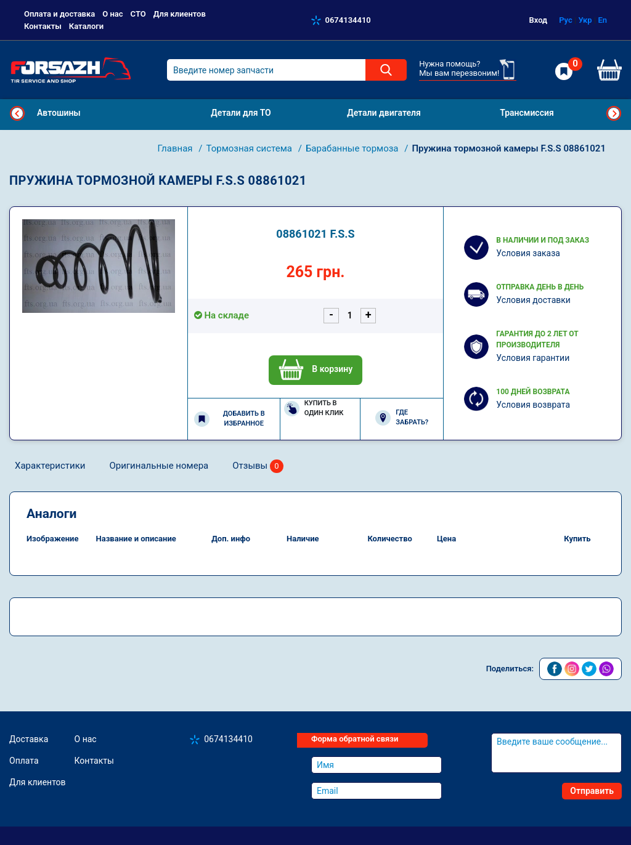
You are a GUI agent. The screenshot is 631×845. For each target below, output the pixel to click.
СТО (138, 13)
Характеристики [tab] (50, 465)
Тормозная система (250, 148)
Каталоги (86, 26)
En (602, 20)
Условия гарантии (532, 358)
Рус (565, 20)
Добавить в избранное (229, 419)
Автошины (59, 113)
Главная (176, 148)
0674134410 (348, 20)
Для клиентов (179, 13)
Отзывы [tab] (257, 466)
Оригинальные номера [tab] (158, 465)
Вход (538, 20)
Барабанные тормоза (353, 148)
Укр (585, 20)
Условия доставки (533, 300)
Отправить (592, 791)
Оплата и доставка (59, 13)
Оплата (24, 761)
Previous (17, 113)
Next (614, 113)
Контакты (43, 26)
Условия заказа (528, 253)
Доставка (28, 739)
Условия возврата (533, 405)
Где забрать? (401, 417)
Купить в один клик (314, 408)
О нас (112, 13)
